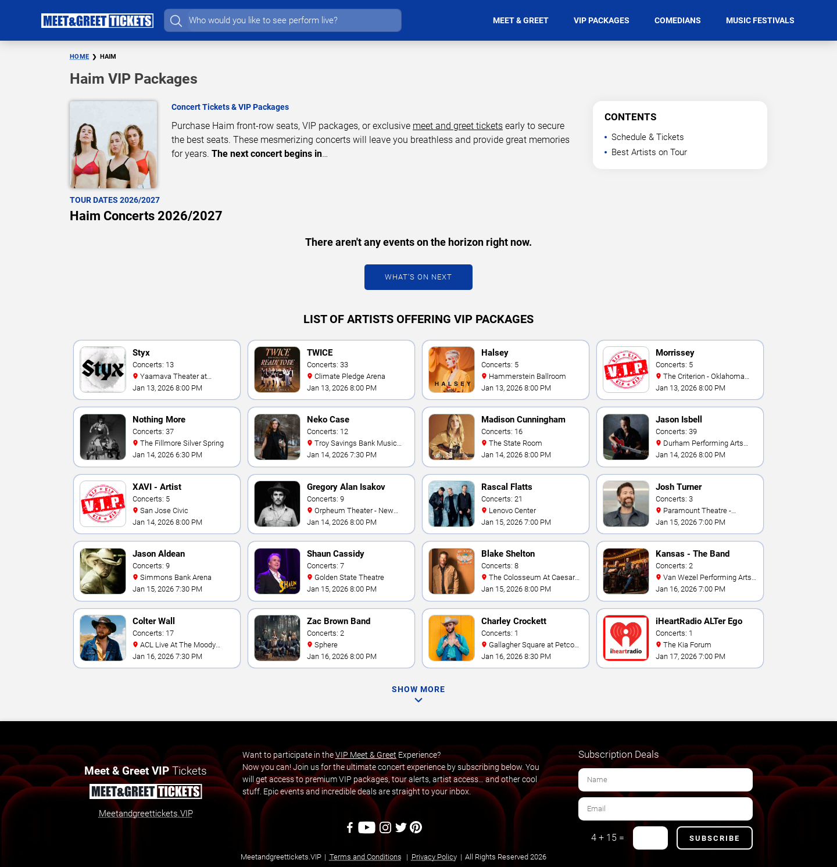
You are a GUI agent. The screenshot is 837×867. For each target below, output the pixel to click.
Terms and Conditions (366, 856)
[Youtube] (368, 831)
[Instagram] (386, 831)
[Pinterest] (416, 831)
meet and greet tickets (458, 125)
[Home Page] (97, 20)
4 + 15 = (607, 837)
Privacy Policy (434, 856)
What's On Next (418, 277)
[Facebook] (351, 831)
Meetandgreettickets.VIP (146, 813)
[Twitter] (402, 831)
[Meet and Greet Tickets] (145, 793)
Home (79, 56)
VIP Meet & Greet (365, 754)
